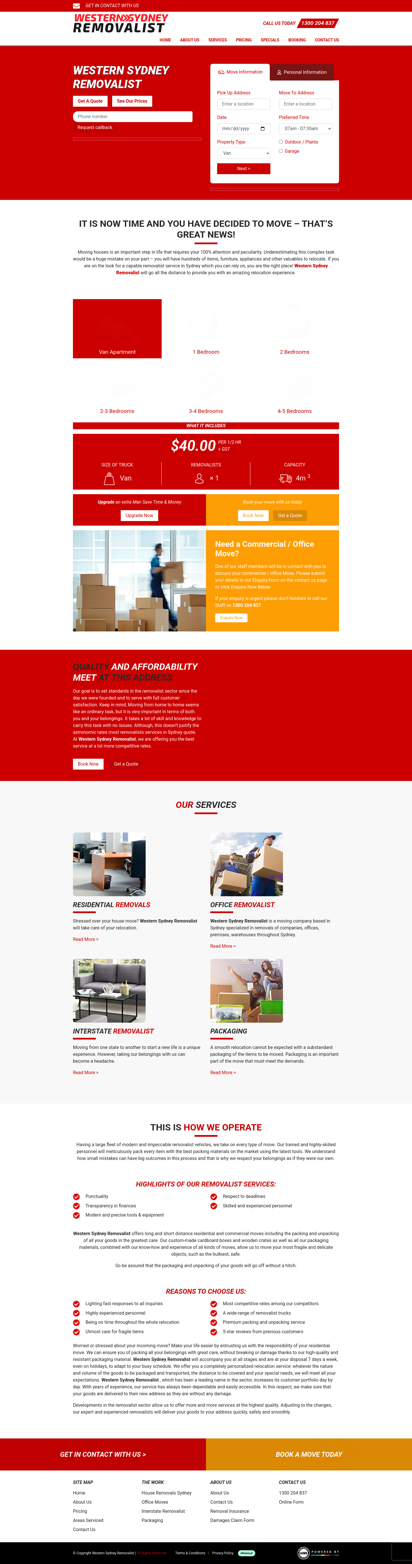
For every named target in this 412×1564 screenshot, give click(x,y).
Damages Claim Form (232, 1520)
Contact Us (327, 40)
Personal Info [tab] (302, 72)
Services (218, 40)
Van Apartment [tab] (117, 328)
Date (222, 117)
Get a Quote (290, 515)
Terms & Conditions (190, 1553)
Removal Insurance (229, 1511)
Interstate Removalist (163, 1511)
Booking (297, 40)
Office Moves (155, 1502)
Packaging (152, 1520)
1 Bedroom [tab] (206, 328)
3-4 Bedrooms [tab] (206, 387)
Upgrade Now (139, 515)
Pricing (244, 40)
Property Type (231, 142)
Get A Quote (90, 101)
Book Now (253, 515)
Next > (243, 168)
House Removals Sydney (167, 1493)
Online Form (291, 1502)
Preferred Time (294, 117)
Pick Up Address (234, 93)
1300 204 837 (317, 23)
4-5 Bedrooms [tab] (294, 387)
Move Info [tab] (240, 72)
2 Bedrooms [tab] (294, 328)
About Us (189, 40)
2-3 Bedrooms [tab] (117, 387)
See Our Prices (132, 101)
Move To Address (296, 93)
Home (165, 40)
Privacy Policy (222, 1553)
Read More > (85, 939)
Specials (270, 40)
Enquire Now (231, 617)
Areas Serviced (88, 1520)
